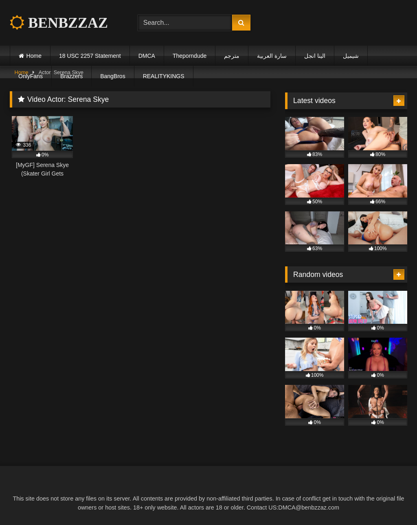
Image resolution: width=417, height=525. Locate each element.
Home (34, 56)
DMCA (146, 56)
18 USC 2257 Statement (90, 56)
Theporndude (189, 56)
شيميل (351, 56)
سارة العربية (272, 56)
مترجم (231, 56)
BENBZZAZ (59, 23)
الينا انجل (314, 56)
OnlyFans (30, 76)
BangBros (112, 76)
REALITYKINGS (163, 76)
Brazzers (71, 76)
